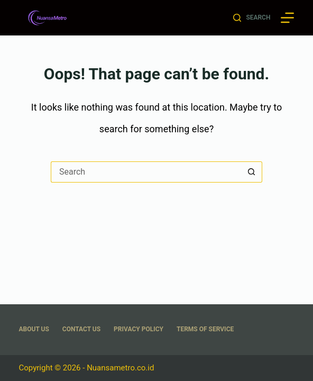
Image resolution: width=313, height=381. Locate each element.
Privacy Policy (138, 329)
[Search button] (251, 172)
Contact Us (81, 329)
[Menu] (287, 17)
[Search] (251, 18)
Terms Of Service (205, 329)
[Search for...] (146, 172)
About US (34, 329)
